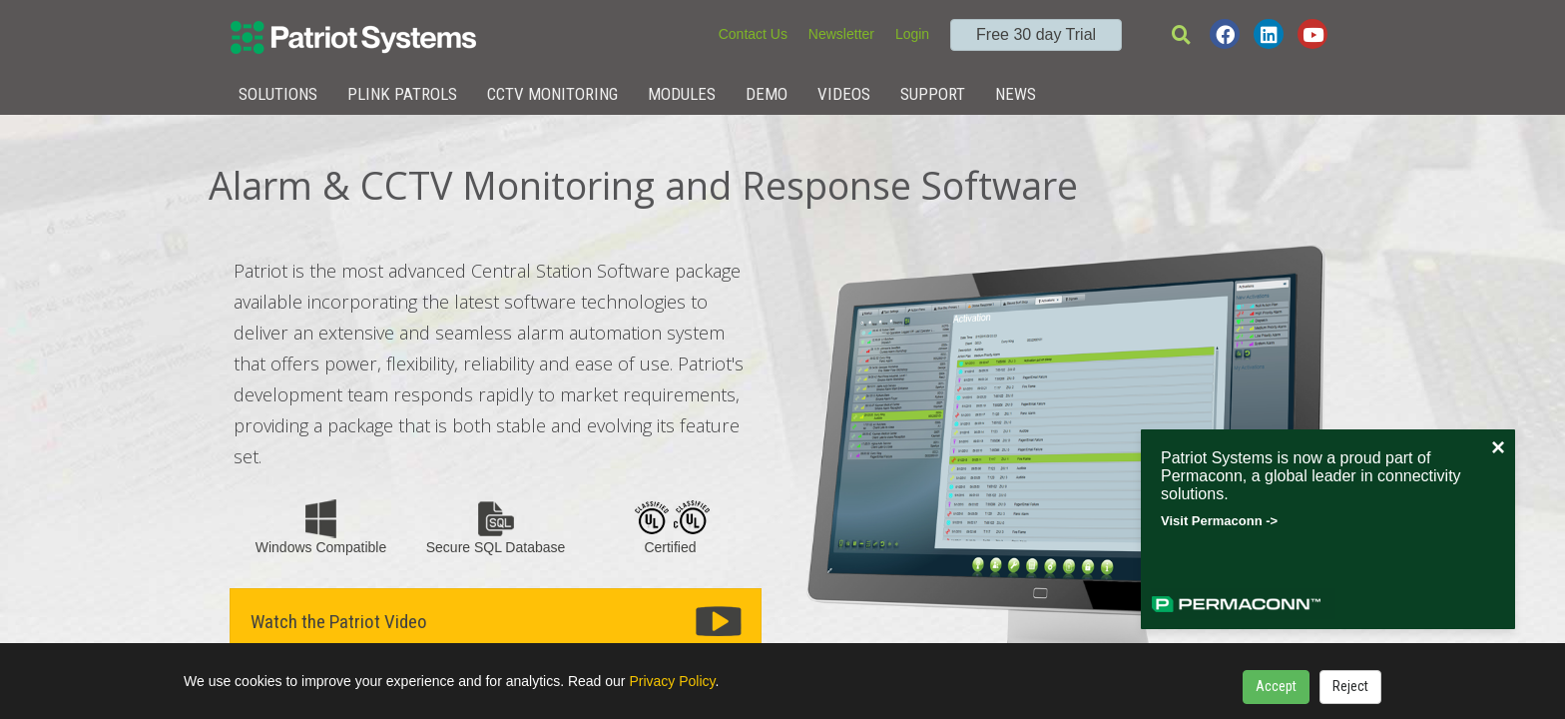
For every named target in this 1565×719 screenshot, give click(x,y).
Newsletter (841, 34)
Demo (766, 94)
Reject (1350, 686)
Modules (682, 94)
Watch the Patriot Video (339, 621)
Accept (1276, 686)
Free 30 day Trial (1036, 34)
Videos (843, 94)
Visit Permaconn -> (1219, 520)
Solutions (278, 94)
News (1015, 94)
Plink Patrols (402, 94)
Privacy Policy (672, 681)
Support (932, 94)
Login (912, 34)
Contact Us (753, 34)
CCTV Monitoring (552, 94)
